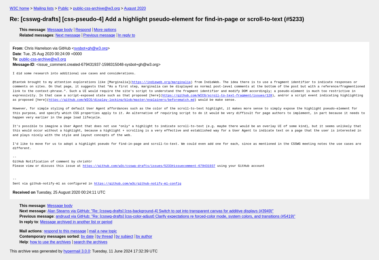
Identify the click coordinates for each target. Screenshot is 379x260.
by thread (105, 236)
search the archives (91, 242)
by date (87, 236)
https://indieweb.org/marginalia (161, 82)
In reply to (126, 35)
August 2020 (135, 8)
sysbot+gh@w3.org (91, 48)
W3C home (19, 8)
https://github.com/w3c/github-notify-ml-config (137, 184)
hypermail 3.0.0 (76, 251)
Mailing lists (44, 8)
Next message (68, 35)
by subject (124, 236)
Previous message (99, 35)
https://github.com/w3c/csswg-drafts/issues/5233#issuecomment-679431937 (149, 166)
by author (144, 236)
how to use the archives (50, 242)
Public (63, 8)
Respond (83, 30)
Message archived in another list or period (76, 222)
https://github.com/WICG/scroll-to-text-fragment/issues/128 (217, 95)
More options (105, 30)
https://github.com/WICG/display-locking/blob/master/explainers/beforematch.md (121, 100)
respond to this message (65, 231)
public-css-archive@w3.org (96, 8)
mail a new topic (103, 231)
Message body (60, 30)
